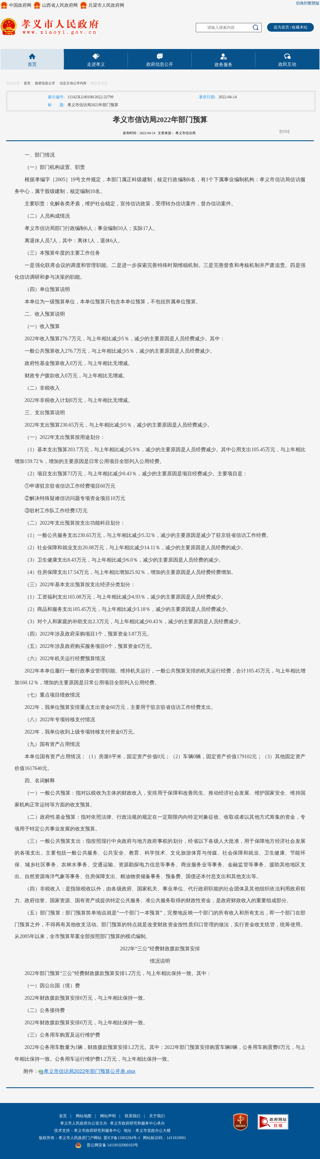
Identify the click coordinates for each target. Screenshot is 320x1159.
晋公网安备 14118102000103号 (112, 1145)
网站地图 (83, 1116)
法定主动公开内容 (73, 83)
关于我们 (157, 1116)
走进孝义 (96, 64)
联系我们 (132, 1116)
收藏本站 (299, 27)
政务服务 (223, 64)
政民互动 (287, 64)
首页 (32, 64)
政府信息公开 (159, 64)
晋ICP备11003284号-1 (121, 1138)
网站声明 (108, 1116)
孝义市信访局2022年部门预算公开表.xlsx (89, 1071)
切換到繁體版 (307, 3)
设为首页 (281, 27)
